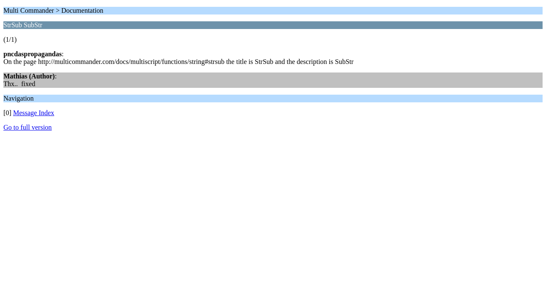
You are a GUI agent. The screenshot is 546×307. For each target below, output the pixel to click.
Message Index (33, 112)
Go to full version (27, 127)
